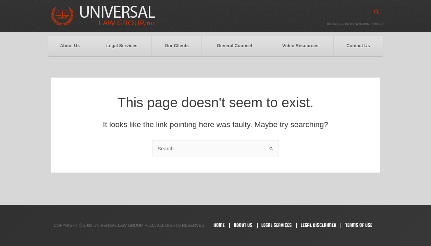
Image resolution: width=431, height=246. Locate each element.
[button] (377, 12)
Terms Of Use (358, 225)
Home (219, 225)
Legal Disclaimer (318, 225)
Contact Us (358, 45)
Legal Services (121, 45)
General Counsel (234, 45)
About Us (70, 45)
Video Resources (300, 45)
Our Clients (177, 45)
